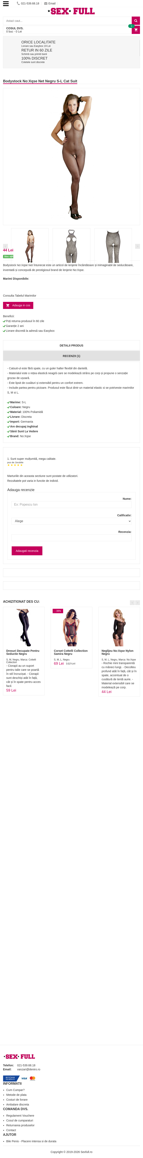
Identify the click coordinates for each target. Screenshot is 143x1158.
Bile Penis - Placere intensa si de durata (31, 1141)
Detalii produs (71, 345)
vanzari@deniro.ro (28, 1069)
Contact (11, 1130)
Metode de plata (16, 1094)
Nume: (127, 498)
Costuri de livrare (17, 1099)
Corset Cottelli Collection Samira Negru (71, 652)
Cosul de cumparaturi (19, 1120)
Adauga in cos (21, 305)
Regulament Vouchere (20, 1115)
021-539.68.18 (28, 3)
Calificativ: (124, 515)
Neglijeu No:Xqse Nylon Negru (118, 652)
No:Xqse (25, 436)
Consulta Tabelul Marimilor (19, 295)
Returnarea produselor (20, 1125)
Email (49, 3)
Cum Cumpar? (15, 1090)
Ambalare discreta (17, 1104)
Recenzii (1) (71, 356)
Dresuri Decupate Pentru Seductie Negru (22, 652)
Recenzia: (125, 531)
